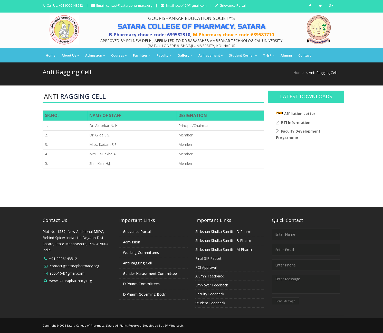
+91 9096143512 (63, 258)
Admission (95, 55)
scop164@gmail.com (191, 5)
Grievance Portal (232, 5)
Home (50, 55)
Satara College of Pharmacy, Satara (90, 325)
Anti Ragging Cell (137, 263)
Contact (304, 55)
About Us (70, 55)
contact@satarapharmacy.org (129, 5)
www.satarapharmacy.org (70, 280)
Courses (119, 55)
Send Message (285, 301)
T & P (268, 55)
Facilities (141, 55)
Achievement (210, 55)
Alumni (286, 55)
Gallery (184, 55)
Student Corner (243, 55)
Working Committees (141, 252)
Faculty (164, 55)
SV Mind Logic (174, 325)
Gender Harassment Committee (150, 273)
